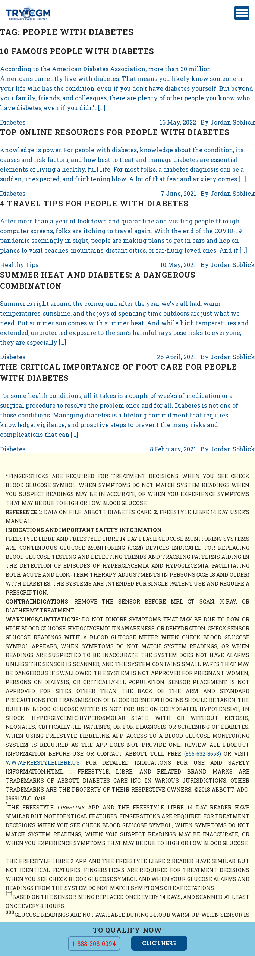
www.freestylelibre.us (43, 762)
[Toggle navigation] (241, 13)
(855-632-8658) (202, 753)
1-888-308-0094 (94, 943)
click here (159, 943)
